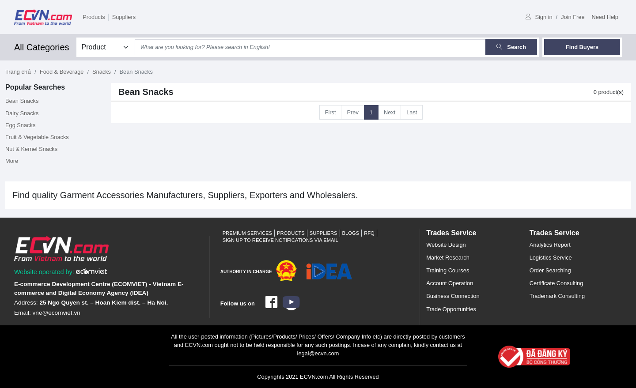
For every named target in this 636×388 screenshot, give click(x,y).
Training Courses (447, 270)
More (11, 161)
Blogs (351, 233)
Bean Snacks (21, 101)
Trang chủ (18, 71)
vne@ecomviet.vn (56, 312)
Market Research (447, 257)
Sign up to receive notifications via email (280, 240)
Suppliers (124, 17)
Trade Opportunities (451, 309)
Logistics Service (551, 257)
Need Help (605, 17)
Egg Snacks (20, 125)
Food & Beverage (62, 71)
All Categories (41, 47)
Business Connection (452, 296)
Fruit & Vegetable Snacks (37, 137)
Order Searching (550, 270)
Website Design (446, 244)
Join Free (572, 17)
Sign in (539, 17)
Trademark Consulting (557, 296)
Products (94, 17)
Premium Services (247, 233)
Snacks (101, 71)
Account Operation (449, 283)
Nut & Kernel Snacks (31, 149)
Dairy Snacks (21, 113)
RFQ (369, 233)
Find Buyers (582, 47)
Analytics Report (550, 244)
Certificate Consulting (556, 283)
